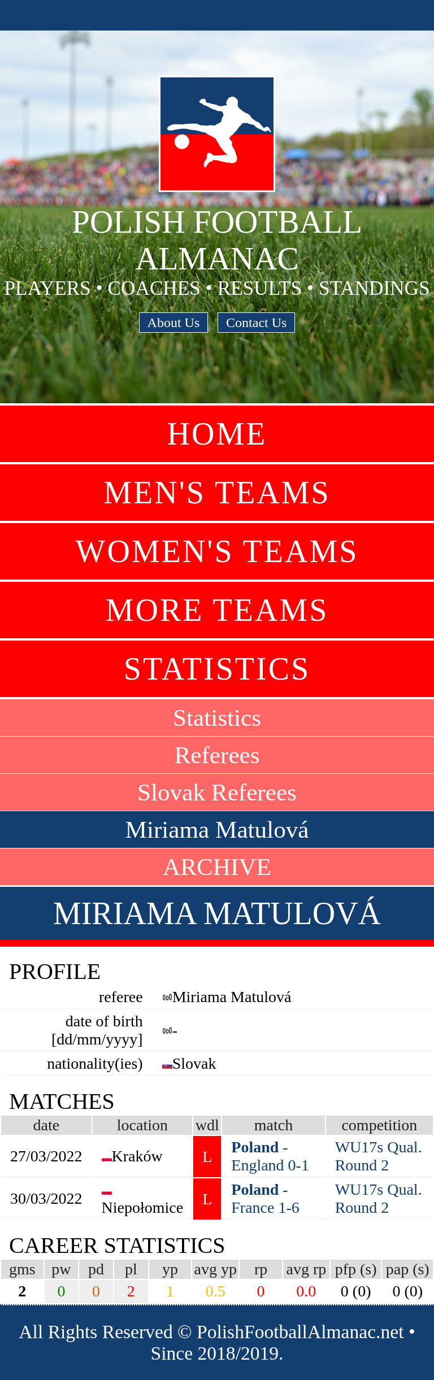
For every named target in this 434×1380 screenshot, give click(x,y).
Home (217, 433)
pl (131, 1269)
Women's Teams (217, 551)
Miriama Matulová (217, 829)
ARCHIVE (217, 867)
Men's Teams (216, 492)
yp (170, 1269)
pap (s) (407, 1269)
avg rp (306, 1269)
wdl (207, 1125)
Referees (216, 755)
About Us (173, 322)
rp (260, 1269)
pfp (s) (356, 1269)
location (142, 1125)
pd (96, 1269)
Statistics (217, 668)
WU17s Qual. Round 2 (378, 1156)
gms (22, 1269)
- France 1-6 (265, 1198)
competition (379, 1125)
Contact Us (256, 322)
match (273, 1125)
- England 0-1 (270, 1156)
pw (61, 1269)
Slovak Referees (217, 792)
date (46, 1125)
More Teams (217, 610)
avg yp (215, 1269)
